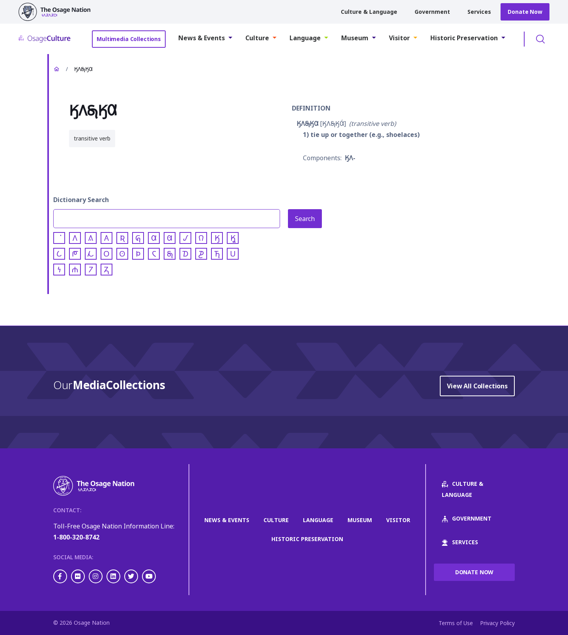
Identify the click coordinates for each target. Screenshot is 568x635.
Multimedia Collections (129, 39)
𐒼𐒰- (350, 158)
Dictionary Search (81, 199)
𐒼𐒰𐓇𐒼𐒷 (307, 123)
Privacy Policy (497, 623)
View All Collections (477, 386)
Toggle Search (540, 39)
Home (56, 69)
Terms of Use (456, 623)
